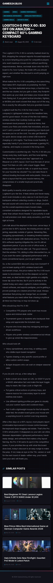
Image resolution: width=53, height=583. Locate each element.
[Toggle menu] (48, 3)
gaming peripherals (28, 12)
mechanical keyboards (12, 16)
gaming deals (9, 19)
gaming (6, 12)
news (15, 12)
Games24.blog (12, 3)
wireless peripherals (33, 16)
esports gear (23, 19)
